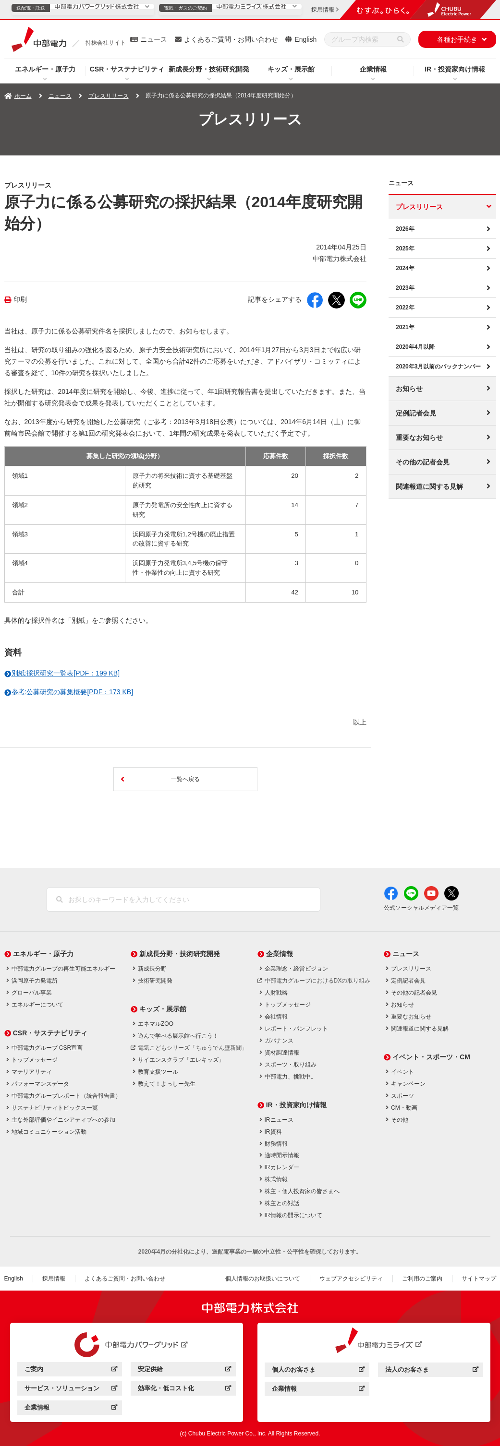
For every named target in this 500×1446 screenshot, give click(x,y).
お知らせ (409, 388)
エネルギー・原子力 (45, 69)
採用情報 (53, 1278)
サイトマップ (479, 1278)
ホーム (23, 96)
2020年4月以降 (415, 347)
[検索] (400, 39)
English (305, 39)
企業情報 (373, 69)
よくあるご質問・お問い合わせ (231, 39)
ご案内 (71, 1370)
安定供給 (184, 1370)
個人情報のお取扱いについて (262, 1278)
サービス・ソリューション (71, 1390)
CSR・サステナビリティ (127, 69)
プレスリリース (108, 96)
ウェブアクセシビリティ (351, 1278)
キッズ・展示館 (291, 69)
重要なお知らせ (419, 437)
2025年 (405, 248)
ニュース (153, 39)
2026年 (405, 228)
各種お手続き (457, 39)
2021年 (405, 327)
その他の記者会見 (423, 462)
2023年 (405, 287)
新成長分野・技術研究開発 (209, 69)
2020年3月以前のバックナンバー (438, 366)
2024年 (405, 268)
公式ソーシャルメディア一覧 (421, 907)
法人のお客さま (431, 1371)
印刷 (20, 299)
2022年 (405, 307)
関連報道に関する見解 (429, 486)
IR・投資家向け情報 (455, 69)
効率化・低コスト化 (184, 1390)
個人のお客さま (318, 1371)
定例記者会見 (416, 413)
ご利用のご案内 (422, 1278)
